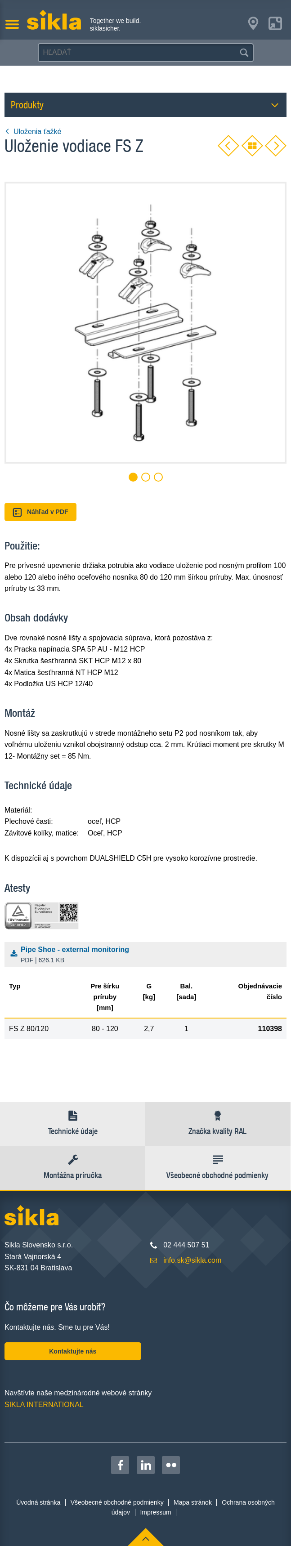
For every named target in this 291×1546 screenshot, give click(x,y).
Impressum (155, 1512)
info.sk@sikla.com (192, 1260)
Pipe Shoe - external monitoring (147, 955)
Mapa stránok (193, 1502)
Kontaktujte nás (72, 1351)
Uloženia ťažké (33, 131)
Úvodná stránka (38, 1502)
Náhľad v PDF (40, 512)
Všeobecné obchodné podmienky (117, 1502)
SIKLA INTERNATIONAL (44, 1404)
